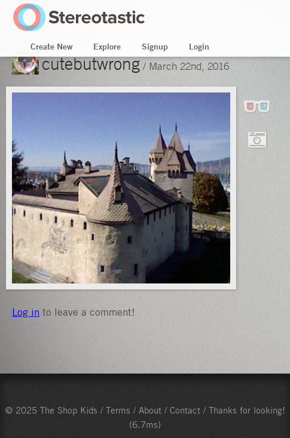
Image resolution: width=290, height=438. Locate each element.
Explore (107, 46)
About (150, 410)
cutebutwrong (91, 63)
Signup (155, 46)
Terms (118, 410)
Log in (25, 312)
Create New (51, 46)
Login (199, 46)
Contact (185, 410)
